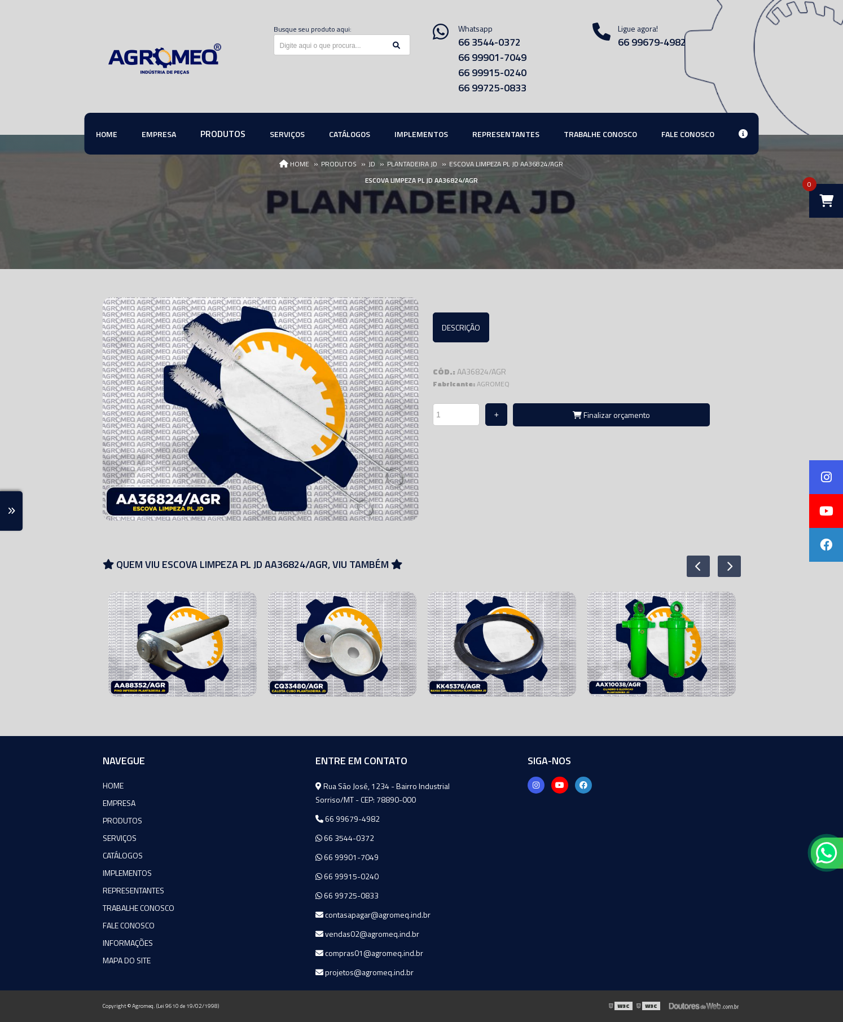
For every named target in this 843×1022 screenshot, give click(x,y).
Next (723, 566)
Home (113, 785)
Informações (128, 943)
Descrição (461, 327)
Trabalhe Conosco (138, 908)
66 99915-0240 (492, 72)
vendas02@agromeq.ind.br (367, 934)
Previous (692, 566)
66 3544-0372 (489, 42)
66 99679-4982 (652, 42)
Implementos (127, 873)
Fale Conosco (129, 925)
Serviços (120, 838)
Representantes (133, 890)
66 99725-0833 (492, 87)
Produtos (122, 820)
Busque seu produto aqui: (313, 29)
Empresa (119, 803)
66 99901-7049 (492, 57)
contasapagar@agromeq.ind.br (373, 914)
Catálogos (123, 855)
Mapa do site (127, 960)
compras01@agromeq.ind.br (369, 953)
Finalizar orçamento (611, 415)
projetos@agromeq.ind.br (364, 972)
